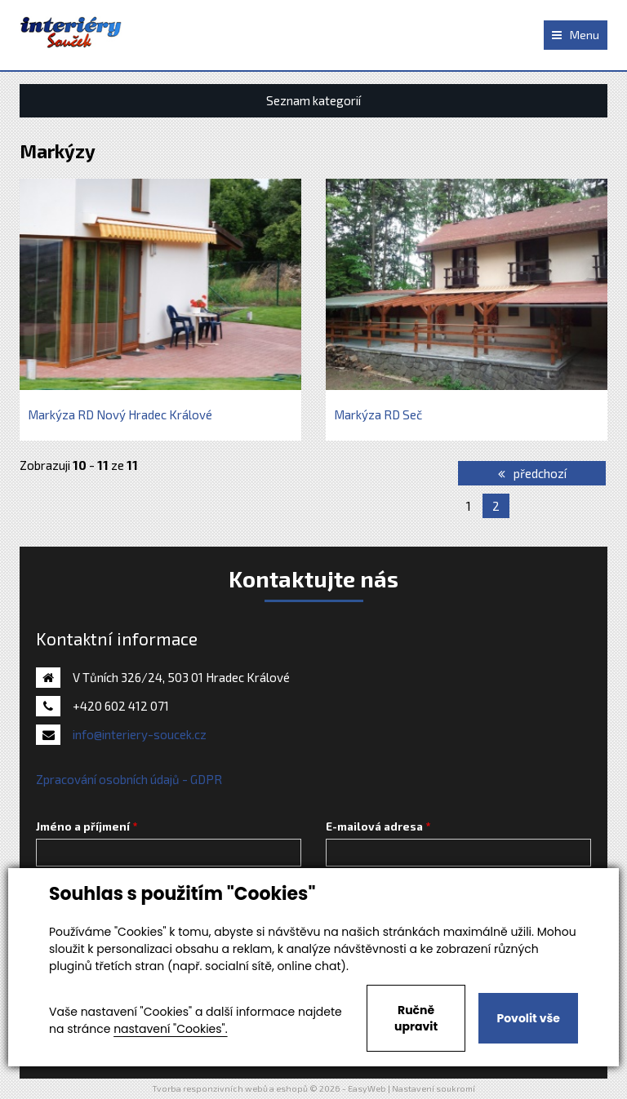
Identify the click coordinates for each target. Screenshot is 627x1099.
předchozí (532, 473)
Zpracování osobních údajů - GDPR (129, 779)
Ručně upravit (416, 1018)
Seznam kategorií (313, 100)
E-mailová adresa (374, 826)
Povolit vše (527, 1018)
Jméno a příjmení (83, 826)
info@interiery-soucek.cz (140, 734)
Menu (575, 35)
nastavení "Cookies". (170, 1029)
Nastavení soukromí (433, 1088)
